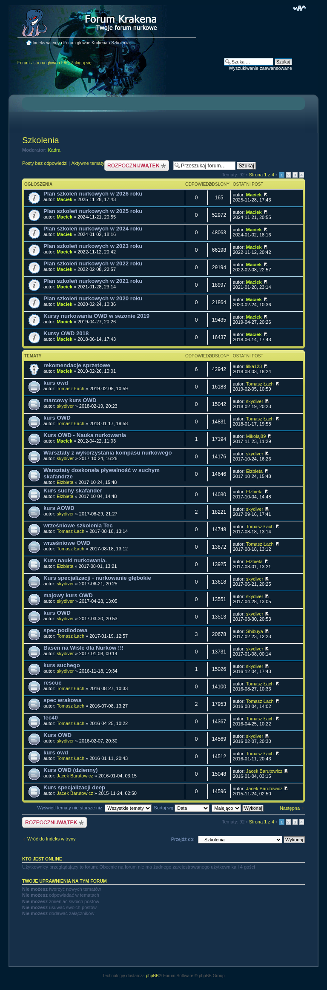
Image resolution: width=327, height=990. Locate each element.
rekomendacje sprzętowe (76, 365)
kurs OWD (57, 417)
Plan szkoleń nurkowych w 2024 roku (92, 228)
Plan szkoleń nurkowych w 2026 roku (92, 193)
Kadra (54, 150)
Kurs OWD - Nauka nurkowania (84, 435)
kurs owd (55, 383)
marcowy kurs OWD (70, 400)
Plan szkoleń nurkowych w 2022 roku (92, 263)
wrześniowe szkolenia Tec (77, 525)
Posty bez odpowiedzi (44, 163)
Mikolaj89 (256, 436)
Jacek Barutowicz (75, 775)
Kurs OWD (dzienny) (70, 770)
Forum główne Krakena (85, 42)
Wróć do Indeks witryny (51, 838)
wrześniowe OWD (66, 543)
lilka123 (254, 366)
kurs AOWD (59, 508)
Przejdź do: (183, 839)
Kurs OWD (57, 735)
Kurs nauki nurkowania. (75, 560)
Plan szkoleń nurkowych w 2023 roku (92, 246)
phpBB (152, 975)
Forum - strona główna (38, 62)
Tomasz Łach (70, 388)
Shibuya (254, 631)
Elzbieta (65, 482)
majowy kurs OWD (68, 595)
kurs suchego (61, 665)
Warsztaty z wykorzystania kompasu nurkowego (107, 452)
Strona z (261, 174)
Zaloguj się (81, 62)
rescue (52, 682)
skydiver (65, 406)
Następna (290, 808)
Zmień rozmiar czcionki (299, 8)
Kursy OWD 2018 (66, 333)
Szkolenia (120, 42)
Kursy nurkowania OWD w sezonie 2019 (96, 316)
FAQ (65, 62)
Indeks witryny (46, 42)
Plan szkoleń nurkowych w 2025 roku (92, 211)
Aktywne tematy (87, 163)
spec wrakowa (62, 700)
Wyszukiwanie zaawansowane (260, 68)
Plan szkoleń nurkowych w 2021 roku (92, 281)
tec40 (50, 717)
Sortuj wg (181, 807)
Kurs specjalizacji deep (74, 787)
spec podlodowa (65, 630)
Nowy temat (136, 165)
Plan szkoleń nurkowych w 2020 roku (92, 298)
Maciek (64, 199)
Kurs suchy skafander (72, 490)
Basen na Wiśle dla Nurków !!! (83, 648)
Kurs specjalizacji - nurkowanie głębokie (97, 578)
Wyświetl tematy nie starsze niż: (94, 807)
